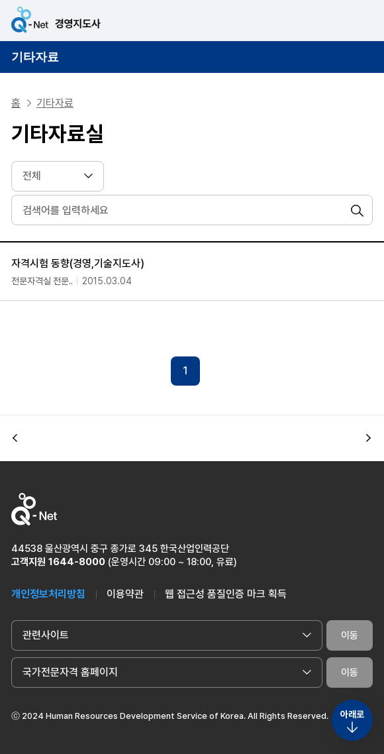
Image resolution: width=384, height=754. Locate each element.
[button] (15, 438)
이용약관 (125, 594)
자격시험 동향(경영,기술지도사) (77, 263)
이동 (349, 635)
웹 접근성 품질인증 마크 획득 (226, 594)
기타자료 (35, 57)
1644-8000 (76, 562)
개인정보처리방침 (48, 594)
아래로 (352, 714)
